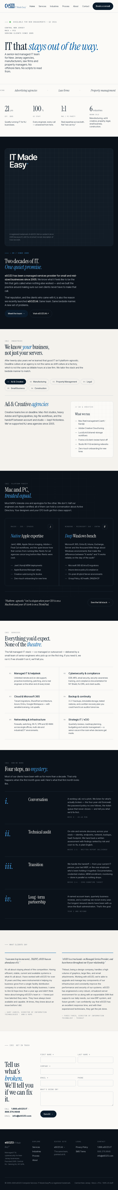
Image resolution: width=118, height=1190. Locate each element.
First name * (47, 1054)
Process (65, 6)
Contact (85, 6)
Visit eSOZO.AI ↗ (41, 313)
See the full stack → (100, 602)
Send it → (48, 1114)
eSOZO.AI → (59, 1147)
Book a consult (103, 6)
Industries (54, 6)
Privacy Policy (82, 1147)
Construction (39, 388)
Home (32, 6)
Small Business (16, 388)
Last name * (84, 1054)
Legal (87, 381)
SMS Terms (81, 1151)
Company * (45, 1066)
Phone (80, 1078)
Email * (44, 1078)
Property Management (65, 381)
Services (42, 6)
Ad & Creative (15, 381)
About (75, 6)
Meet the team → (16, 313)
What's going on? (49, 1089)
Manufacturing (38, 381)
